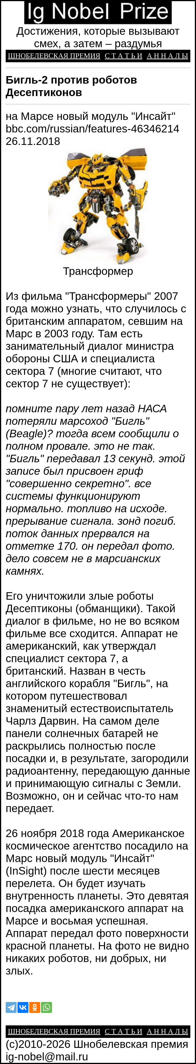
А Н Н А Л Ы (167, 56)
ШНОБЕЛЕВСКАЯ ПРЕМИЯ (54, 56)
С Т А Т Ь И (123, 56)
